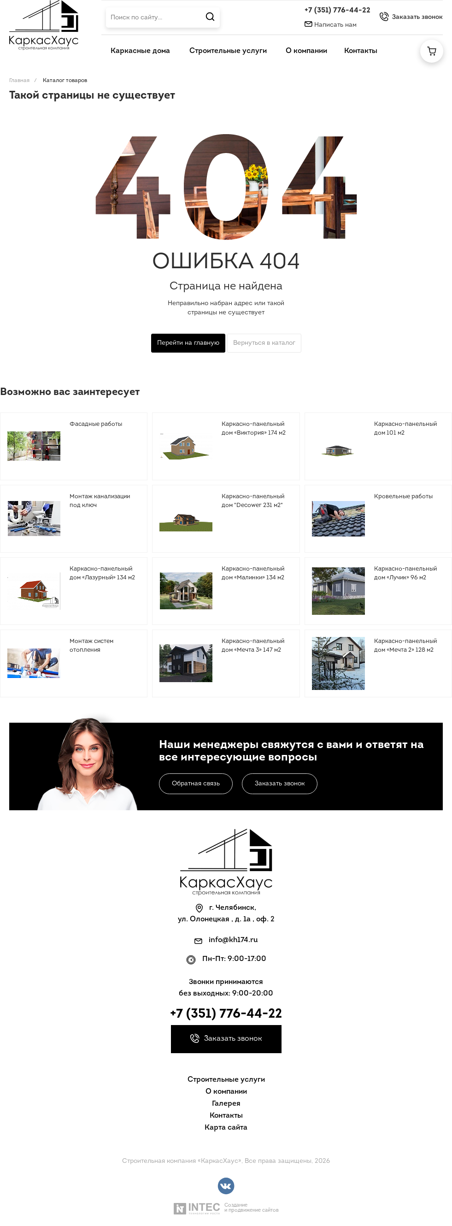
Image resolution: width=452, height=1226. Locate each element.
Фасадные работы (96, 424)
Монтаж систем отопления (91, 646)
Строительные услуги (226, 1080)
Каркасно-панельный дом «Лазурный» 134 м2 (102, 573)
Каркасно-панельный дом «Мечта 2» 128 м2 (405, 646)
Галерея (226, 1104)
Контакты (226, 1116)
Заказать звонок (280, 783)
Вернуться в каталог (264, 343)
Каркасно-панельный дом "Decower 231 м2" (253, 501)
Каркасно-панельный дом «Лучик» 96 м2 (405, 573)
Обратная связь (196, 783)
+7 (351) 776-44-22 (337, 10)
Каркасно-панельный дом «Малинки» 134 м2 (253, 573)
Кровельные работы (403, 497)
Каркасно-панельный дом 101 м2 (405, 428)
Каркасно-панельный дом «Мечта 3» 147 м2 (253, 646)
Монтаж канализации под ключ (100, 501)
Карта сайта (226, 1128)
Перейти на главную (188, 343)
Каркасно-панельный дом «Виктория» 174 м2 (254, 428)
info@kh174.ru (233, 940)
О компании (226, 1092)
